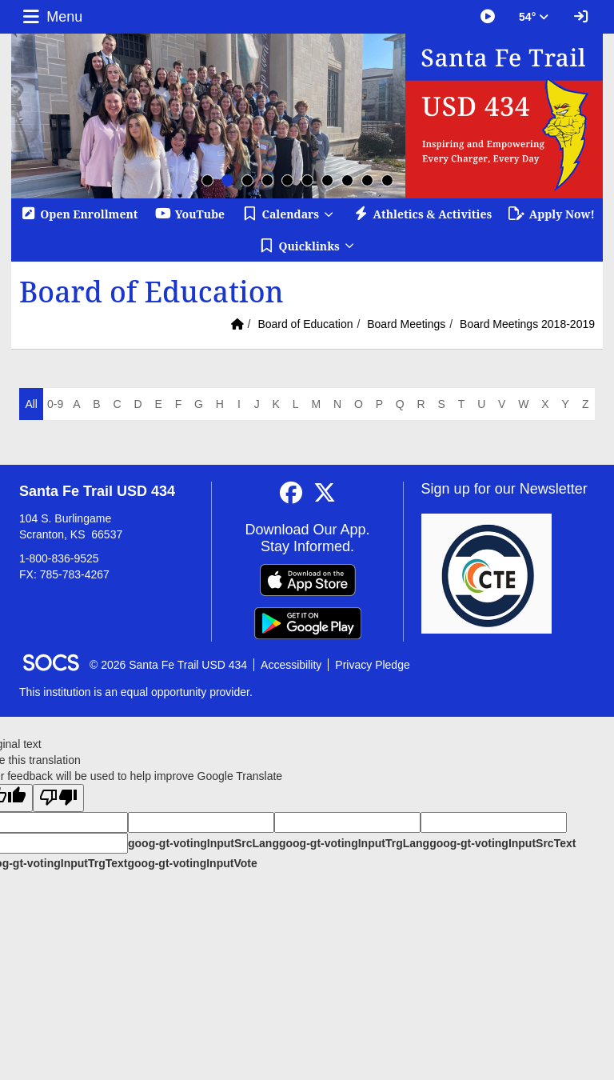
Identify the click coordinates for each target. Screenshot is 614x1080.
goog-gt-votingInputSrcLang (203, 843)
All (31, 404)
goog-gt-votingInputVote (192, 863)
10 (387, 180)
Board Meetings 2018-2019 (527, 324)
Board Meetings (406, 324)
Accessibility (291, 664)
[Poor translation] (58, 798)
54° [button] (533, 16)
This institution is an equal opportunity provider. (136, 692)
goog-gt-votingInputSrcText (502, 843)
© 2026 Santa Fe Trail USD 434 (168, 664)
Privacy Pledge (372, 664)
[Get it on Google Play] (307, 623)
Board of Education (305, 324)
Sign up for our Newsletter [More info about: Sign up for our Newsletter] (504, 489)
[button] (288, 214)
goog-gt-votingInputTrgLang (354, 843)
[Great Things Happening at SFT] (487, 17)
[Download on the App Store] (308, 580)
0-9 (55, 404)
